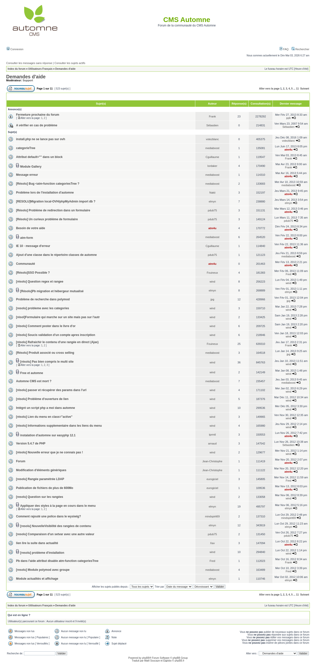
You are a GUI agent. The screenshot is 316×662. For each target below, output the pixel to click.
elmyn (212, 201)
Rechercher (300, 49)
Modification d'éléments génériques (41, 470)
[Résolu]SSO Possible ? (33, 272)
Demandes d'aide (65, 68)
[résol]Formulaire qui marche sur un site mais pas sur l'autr (58, 317)
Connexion (15, 49)
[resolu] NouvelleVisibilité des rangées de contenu (55, 526)
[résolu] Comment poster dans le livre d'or (46, 326)
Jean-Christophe (212, 461)
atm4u (288, 149)
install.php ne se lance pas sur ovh (40, 139)
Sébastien (212, 125)
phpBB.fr (179, 660)
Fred (288, 274)
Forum (20, 461)
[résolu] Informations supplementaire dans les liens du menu (59, 425)
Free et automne (31, 373)
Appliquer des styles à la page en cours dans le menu (58, 506)
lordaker (212, 165)
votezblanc (212, 139)
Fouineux (212, 272)
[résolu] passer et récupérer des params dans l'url (51, 390)
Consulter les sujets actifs (69, 63)
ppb (288, 117)
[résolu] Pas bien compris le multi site (47, 361)
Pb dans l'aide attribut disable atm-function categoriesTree (57, 561)
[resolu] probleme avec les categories (42, 308)
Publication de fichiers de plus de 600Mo (44, 488)
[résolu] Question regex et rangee (39, 281)
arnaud (212, 443)
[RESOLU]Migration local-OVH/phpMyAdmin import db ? (55, 201)
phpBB (145, 658)
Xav (212, 543)
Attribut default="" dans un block (39, 157)
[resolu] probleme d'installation (42, 552)
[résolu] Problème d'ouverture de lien (42, 399)
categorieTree (25, 148)
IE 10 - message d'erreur (33, 246)
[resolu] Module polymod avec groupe (43, 570)
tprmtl (212, 434)
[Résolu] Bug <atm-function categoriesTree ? (47, 183)
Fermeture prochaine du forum (37, 114)
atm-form (26, 238)
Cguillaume (212, 156)
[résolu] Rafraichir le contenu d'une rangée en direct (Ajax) (57, 342)
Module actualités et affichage (37, 578)
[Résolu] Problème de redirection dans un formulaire (53, 210)
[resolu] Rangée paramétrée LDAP (40, 479)
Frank (212, 116)
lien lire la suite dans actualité (37, 543)
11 (297, 88)
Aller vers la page (269, 88)
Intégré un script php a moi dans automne (45, 408)
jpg (212, 299)
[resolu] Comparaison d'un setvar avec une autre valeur (55, 534)
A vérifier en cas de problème (36, 125)
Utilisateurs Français (40, 68)
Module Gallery (30, 166)
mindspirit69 (212, 516)
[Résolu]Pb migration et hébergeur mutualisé (52, 291)
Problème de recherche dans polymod (43, 299)
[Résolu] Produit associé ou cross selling (45, 352)
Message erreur (27, 175)
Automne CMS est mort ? (33, 381)
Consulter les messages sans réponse (29, 63)
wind (212, 281)
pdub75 (212, 210)
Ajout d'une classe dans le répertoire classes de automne (56, 255)
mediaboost (212, 148)
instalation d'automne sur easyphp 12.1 (48, 435)
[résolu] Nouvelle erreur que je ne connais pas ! (49, 452)
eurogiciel (212, 479)
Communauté (25, 263)
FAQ (284, 49)
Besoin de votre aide (30, 228)
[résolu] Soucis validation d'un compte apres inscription (55, 335)
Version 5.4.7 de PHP (30, 443)
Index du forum (16, 68)
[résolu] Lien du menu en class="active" (44, 417)
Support (28, 80)
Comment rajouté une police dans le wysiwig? (48, 516)
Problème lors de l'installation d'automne (45, 192)
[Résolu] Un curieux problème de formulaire (47, 219)
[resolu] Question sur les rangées (39, 497)
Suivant (304, 88)
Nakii (212, 192)
